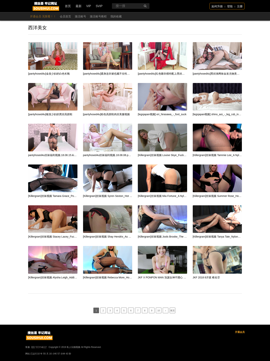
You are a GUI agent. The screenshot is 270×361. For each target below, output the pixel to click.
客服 (27, 358)
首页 (68, 6)
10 (158, 310)
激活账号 (80, 16)
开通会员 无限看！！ (43, 16)
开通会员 (240, 343)
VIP (88, 6)
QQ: (39, 358)
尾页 (172, 310)
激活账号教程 (98, 16)
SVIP (99, 6)
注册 (240, 6)
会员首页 (65, 16)
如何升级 (217, 6)
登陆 (230, 6)
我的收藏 (116, 16)
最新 (79, 6)
